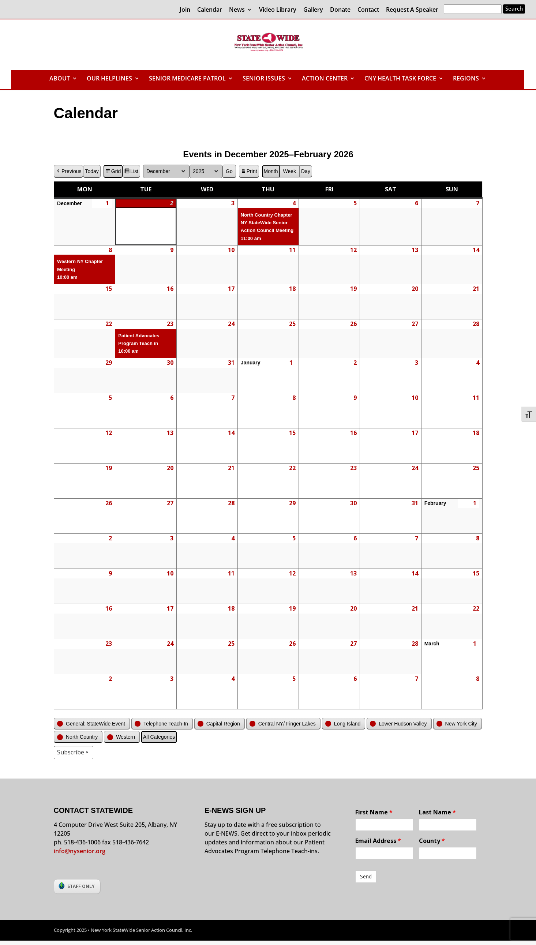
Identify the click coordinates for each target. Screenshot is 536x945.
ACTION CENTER (325, 79)
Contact (368, 10)
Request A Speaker (412, 10)
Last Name (437, 812)
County (432, 841)
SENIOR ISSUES (264, 79)
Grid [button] (112, 172)
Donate (340, 10)
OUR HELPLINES (109, 79)
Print (248, 172)
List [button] (131, 172)
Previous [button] (68, 171)
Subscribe (73, 752)
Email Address (378, 841)
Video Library (277, 10)
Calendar (209, 10)
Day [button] (305, 171)
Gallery (313, 10)
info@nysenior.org (79, 851)
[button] (92, 724)
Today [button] (91, 171)
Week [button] (289, 171)
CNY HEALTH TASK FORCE (400, 79)
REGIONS (466, 79)
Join (185, 10)
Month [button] (270, 171)
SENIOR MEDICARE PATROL (187, 79)
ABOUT (59, 79)
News (237, 10)
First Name (374, 812)
